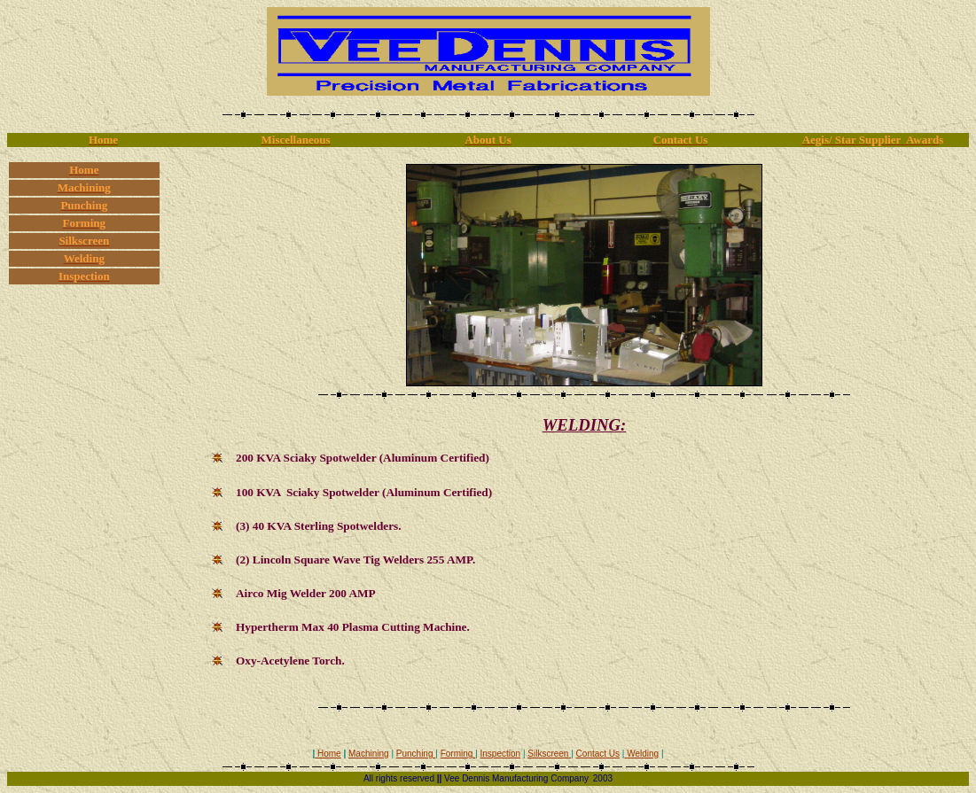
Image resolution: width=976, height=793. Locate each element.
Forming (458, 753)
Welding (643, 753)
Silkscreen (549, 753)
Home (327, 753)
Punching (415, 753)
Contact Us (598, 753)
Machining (368, 753)
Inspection (500, 753)
